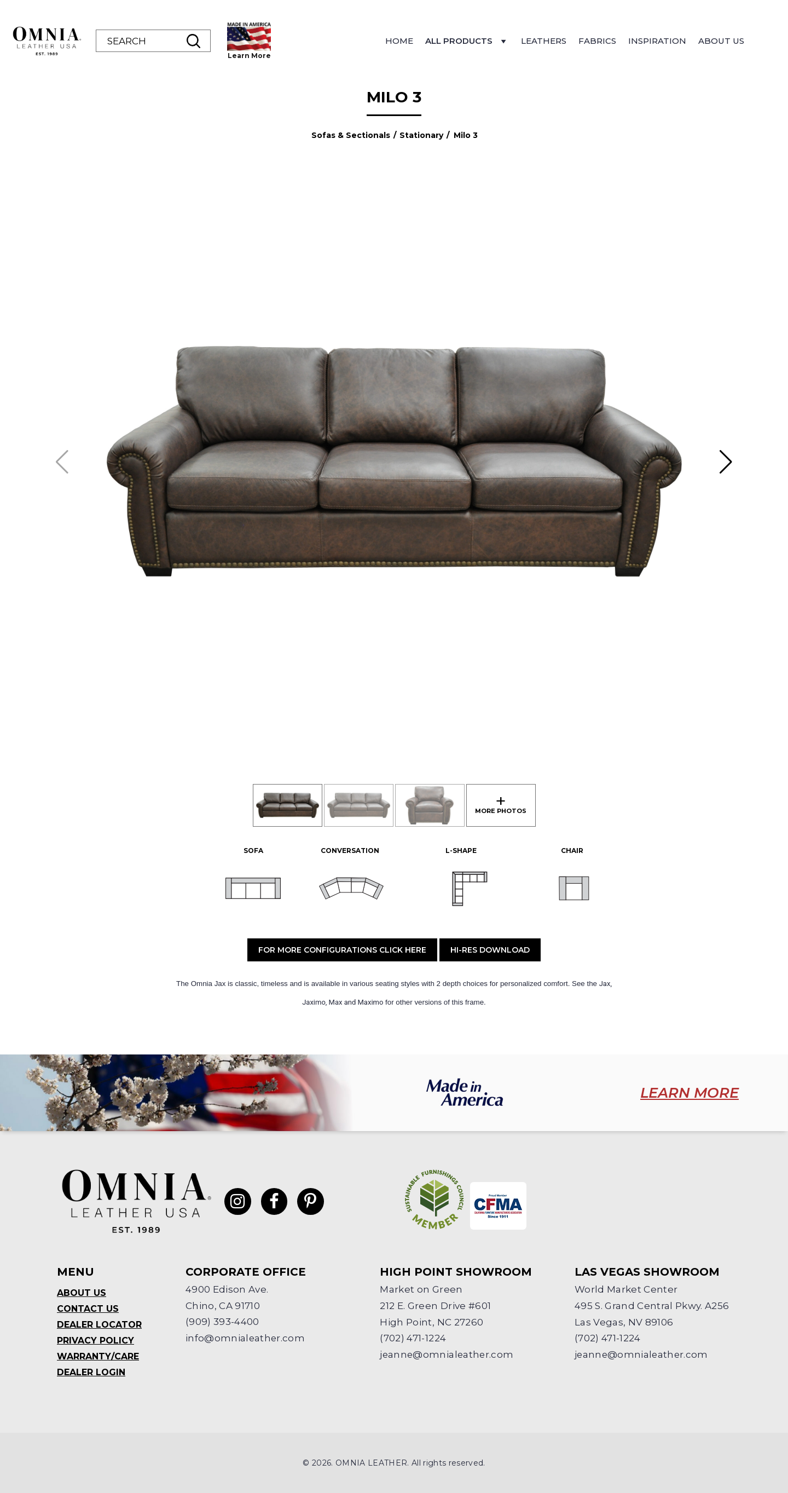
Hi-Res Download (490, 950)
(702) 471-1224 (413, 1338)
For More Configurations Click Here (342, 950)
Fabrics (597, 41)
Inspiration (657, 41)
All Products (467, 44)
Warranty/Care (98, 1356)
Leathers (543, 41)
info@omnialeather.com (246, 1338)
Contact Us (88, 1309)
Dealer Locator (99, 1324)
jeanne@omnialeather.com (447, 1355)
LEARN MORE (689, 1092)
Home (399, 41)
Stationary (421, 135)
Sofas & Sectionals (350, 135)
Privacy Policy (95, 1340)
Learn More (249, 55)
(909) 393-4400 (222, 1322)
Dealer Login (91, 1372)
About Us (721, 41)
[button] (726, 462)
